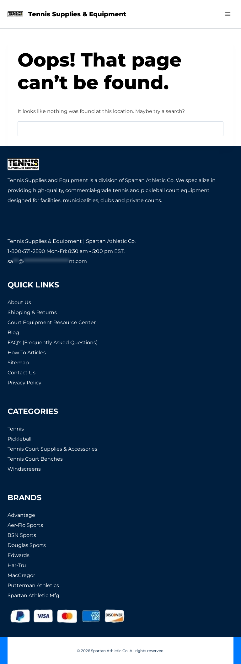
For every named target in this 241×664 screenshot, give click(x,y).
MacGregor (21, 575)
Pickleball (19, 439)
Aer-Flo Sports (25, 525)
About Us (19, 302)
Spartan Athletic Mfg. (34, 595)
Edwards (18, 555)
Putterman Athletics (33, 585)
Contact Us (21, 373)
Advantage (21, 515)
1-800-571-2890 (26, 251)
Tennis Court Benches (35, 459)
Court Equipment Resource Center (52, 322)
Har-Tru (17, 565)
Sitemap (18, 363)
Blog (13, 332)
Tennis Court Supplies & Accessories (52, 449)
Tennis (16, 429)
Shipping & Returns (32, 312)
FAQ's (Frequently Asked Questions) (53, 342)
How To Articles (27, 353)
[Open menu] (227, 14)
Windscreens (24, 469)
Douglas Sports (27, 545)
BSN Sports (22, 535)
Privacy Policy (24, 383)
